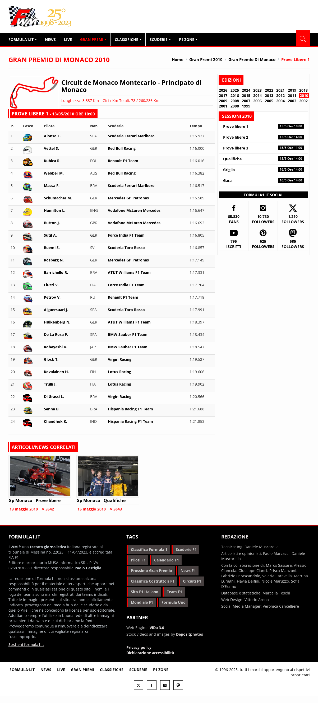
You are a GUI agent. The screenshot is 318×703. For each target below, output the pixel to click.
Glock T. (51, 359)
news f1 (188, 570)
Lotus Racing (119, 371)
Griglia (263, 169)
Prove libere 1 (263, 126)
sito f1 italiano (144, 591)
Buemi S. (52, 247)
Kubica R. (52, 160)
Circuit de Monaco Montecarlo (108, 82)
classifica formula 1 (149, 549)
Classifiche (128, 39)
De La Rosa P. (56, 334)
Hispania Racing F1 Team (130, 408)
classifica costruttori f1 (152, 581)
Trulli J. (50, 384)
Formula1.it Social (263, 194)
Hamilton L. (54, 210)
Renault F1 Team (123, 160)
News (50, 39)
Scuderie (160, 39)
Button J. (52, 222)
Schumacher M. (58, 197)
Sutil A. (50, 235)
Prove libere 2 (263, 137)
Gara (263, 180)
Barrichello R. (56, 272)
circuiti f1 (192, 581)
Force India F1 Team (126, 235)
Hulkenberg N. (57, 322)
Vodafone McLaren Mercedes (134, 210)
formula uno (174, 602)
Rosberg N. (54, 260)
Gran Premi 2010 (206, 59)
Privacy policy (138, 647)
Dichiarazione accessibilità (150, 652)
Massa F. (51, 185)
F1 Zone (188, 39)
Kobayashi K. (55, 346)
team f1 (174, 591)
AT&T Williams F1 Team (129, 272)
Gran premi (82, 669)
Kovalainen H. (56, 371)
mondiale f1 (142, 602)
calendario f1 (166, 560)
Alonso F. (52, 135)
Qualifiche (263, 158)
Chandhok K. (55, 421)
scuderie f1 (186, 549)
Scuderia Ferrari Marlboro (131, 135)
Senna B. (51, 408)
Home (177, 59)
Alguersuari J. (56, 309)
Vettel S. (51, 148)
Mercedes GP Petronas (128, 197)
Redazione (234, 536)
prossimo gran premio (151, 570)
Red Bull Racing (122, 148)
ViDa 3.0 (157, 627)
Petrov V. (52, 297)
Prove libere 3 (263, 148)
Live (68, 39)
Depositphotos (189, 634)
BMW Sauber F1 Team (128, 334)
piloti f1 (138, 560)
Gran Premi (93, 39)
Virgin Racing (119, 359)
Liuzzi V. (51, 284)
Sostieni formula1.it (26, 644)
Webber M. (54, 173)
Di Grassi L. (54, 396)
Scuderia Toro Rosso (126, 247)
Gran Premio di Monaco (251, 59)
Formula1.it (40, 17)
